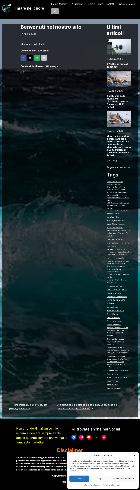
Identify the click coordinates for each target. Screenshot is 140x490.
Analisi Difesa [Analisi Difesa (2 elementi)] (112, 224)
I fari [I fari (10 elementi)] (108, 258)
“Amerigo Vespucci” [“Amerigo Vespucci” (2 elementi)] (114, 388)
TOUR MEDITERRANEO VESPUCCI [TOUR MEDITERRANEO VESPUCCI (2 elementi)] (115, 343)
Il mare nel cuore (29, 8)
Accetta (79, 478)
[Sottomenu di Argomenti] (84, 4)
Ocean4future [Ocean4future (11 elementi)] (112, 314)
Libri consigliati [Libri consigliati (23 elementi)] (113, 289)
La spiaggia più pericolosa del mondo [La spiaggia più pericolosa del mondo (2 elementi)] (118, 275)
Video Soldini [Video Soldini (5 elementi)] (112, 385)
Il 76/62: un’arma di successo (117, 65)
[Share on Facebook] (23, 58)
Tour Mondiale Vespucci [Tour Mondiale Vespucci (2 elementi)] (116, 356)
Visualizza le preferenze (123, 478)
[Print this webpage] (44, 58)
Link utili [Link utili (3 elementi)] (124, 290)
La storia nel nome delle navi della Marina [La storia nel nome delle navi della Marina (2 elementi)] (117, 281)
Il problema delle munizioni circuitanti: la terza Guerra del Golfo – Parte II (117, 101)
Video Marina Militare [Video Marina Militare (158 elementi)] (117, 377)
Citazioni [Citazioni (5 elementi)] (110, 239)
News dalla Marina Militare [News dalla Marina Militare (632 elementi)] (116, 302)
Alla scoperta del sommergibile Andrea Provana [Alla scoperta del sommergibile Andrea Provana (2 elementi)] (118, 212)
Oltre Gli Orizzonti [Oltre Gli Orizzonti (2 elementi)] (113, 318)
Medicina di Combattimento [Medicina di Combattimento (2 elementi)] (117, 297)
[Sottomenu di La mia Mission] (68, 4)
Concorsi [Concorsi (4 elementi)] (118, 239)
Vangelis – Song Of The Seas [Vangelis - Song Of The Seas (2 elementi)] (117, 370)
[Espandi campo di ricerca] (55, 11)
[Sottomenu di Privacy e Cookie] (136, 4)
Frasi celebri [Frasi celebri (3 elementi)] (111, 246)
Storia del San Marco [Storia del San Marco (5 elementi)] (115, 339)
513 (115, 161)
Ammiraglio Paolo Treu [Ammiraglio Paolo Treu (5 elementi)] (116, 220)
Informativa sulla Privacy (111, 485)
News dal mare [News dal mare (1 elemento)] (112, 307)
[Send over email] (37, 58)
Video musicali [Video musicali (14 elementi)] (113, 381)
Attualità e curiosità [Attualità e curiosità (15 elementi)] (115, 227)
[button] (134, 455)
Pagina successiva (118, 167)
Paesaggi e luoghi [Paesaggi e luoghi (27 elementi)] (114, 321)
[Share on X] (30, 58)
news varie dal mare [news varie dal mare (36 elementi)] (115, 310)
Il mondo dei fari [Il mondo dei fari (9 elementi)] (118, 258)
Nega (100, 478)
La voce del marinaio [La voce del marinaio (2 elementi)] (114, 286)
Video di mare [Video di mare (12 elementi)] (112, 374)
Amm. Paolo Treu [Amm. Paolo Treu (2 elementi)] (113, 217)
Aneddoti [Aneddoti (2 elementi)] (121, 224)
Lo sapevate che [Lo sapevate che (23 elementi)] (114, 293)
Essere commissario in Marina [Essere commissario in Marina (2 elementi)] (118, 243)
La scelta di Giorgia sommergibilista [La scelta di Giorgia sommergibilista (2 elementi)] (114, 270)
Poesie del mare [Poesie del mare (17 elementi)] (114, 325)
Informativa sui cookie (92, 485)
